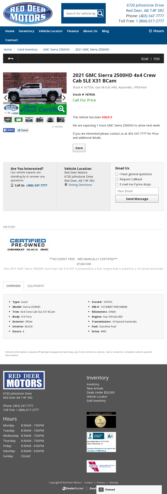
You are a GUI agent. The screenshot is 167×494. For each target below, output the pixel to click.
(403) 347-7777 (151, 15)
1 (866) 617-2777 (150, 20)
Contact (88, 482)
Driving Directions (80, 185)
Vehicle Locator (97, 396)
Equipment (35, 286)
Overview (13, 286)
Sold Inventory (96, 401)
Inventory (93, 384)
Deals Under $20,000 (101, 392)
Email (144, 58)
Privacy (101, 482)
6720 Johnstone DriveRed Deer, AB (145, 8)
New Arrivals (95, 388)
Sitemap (113, 482)
